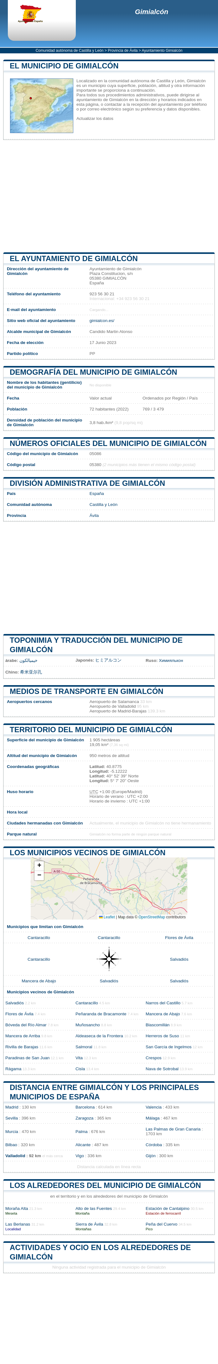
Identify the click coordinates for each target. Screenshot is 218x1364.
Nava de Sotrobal (162, 1068)
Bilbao (11, 1144)
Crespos (154, 1057)
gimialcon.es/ (102, 320)
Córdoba (154, 1144)
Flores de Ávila (179, 937)
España (97, 493)
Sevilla (11, 1118)
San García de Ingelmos (169, 1046)
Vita (79, 1057)
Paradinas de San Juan (27, 1057)
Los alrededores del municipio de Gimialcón (105, 1185)
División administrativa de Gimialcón (87, 483)
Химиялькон (171, 660)
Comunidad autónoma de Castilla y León (70, 50)
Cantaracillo (39, 937)
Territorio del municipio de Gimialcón (91, 729)
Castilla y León (103, 504)
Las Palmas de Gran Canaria (173, 1129)
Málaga (153, 1118)
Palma (81, 1131)
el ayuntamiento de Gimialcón (74, 258)
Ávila (94, 515)
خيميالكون (28, 660)
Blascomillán (157, 1025)
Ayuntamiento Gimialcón (162, 50)
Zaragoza (84, 1118)
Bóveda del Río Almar (25, 1025)
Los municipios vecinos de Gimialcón (87, 852)
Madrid (11, 1107)
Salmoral (83, 1046)
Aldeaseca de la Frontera (99, 1036)
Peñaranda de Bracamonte (100, 1014)
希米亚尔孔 (31, 672)
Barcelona (85, 1107)
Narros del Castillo (163, 1003)
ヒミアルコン (108, 660)
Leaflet (107, 917)
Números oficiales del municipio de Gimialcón (108, 443)
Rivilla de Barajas (21, 1046)
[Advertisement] (109, 196)
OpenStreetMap (151, 917)
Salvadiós (179, 959)
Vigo (79, 1155)
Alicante (83, 1144)
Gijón (151, 1155)
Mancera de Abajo (39, 981)
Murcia (11, 1131)
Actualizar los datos (94, 118)
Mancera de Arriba (22, 1036)
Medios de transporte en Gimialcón (87, 691)
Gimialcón (151, 12)
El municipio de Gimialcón (64, 66)
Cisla (80, 1068)
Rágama (13, 1068)
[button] (39, 866)
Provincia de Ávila (123, 50)
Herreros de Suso (162, 1036)
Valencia (154, 1107)
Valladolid (15, 1155)
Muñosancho (87, 1025)
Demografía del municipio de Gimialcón (93, 372)
